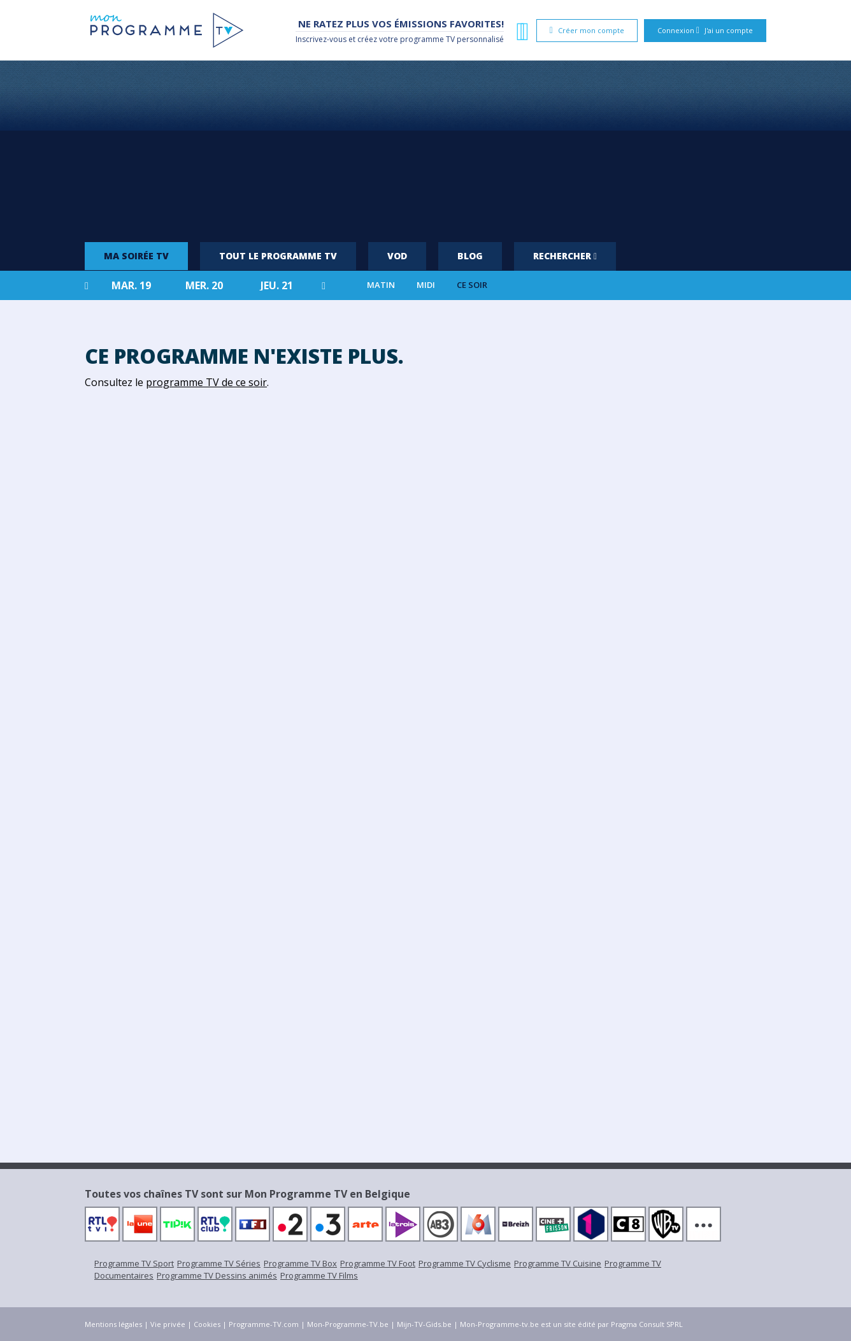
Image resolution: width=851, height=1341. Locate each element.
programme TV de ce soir (206, 382)
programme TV (427, 39)
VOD (397, 256)
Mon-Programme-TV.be (348, 1324)
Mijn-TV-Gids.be (424, 1324)
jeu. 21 (277, 285)
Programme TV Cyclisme (464, 1263)
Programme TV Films (319, 1275)
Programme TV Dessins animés (217, 1275)
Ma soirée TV (136, 256)
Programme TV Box (300, 1263)
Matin (381, 285)
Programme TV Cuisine (557, 1263)
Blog (470, 256)
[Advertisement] (425, 146)
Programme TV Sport (134, 1263)
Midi (426, 285)
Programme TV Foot (377, 1263)
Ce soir (472, 285)
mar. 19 (131, 285)
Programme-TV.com (264, 1324)
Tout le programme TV (278, 256)
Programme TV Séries (219, 1263)
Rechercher (565, 256)
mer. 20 (204, 285)
